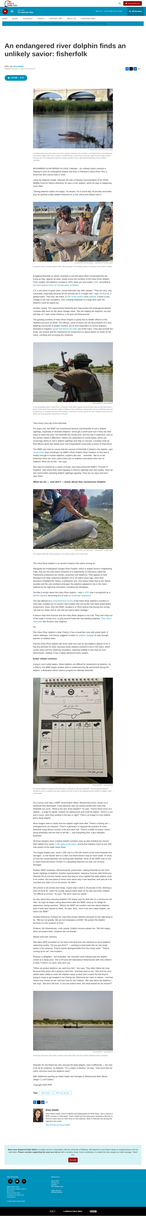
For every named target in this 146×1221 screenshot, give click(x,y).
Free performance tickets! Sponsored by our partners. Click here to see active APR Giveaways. (73, 29)
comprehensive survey (62, 606)
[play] (5, 16)
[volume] (12, 16)
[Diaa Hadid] (38, 1120)
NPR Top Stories (62, 1098)
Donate (73, 1165)
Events (41, 24)
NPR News (45, 1098)
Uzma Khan (38, 457)
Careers (54, 1190)
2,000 (95, 287)
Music (15, 24)
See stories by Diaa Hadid (58, 1130)
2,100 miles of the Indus (65, 849)
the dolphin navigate (85, 640)
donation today (72, 1157)
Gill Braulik (104, 299)
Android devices (57, 1197)
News (5, 24)
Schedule (28, 24)
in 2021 (86, 597)
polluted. (93, 302)
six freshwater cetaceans (79, 601)
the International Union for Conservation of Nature (55, 290)
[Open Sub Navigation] (9, 24)
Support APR (56, 24)
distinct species (40, 601)
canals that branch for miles (64, 334)
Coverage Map (88, 24)
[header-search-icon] (120, 6)
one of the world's (75, 302)
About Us (71, 24)
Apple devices (56, 1196)
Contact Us (55, 1188)
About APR (55, 1186)
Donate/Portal (134, 6)
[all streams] (135, 16)
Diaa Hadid (18, 72)
